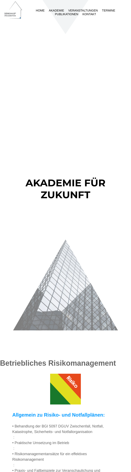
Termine (108, 10)
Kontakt (89, 14)
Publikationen (66, 14)
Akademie (56, 10)
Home (40, 10)
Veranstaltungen (83, 10)
